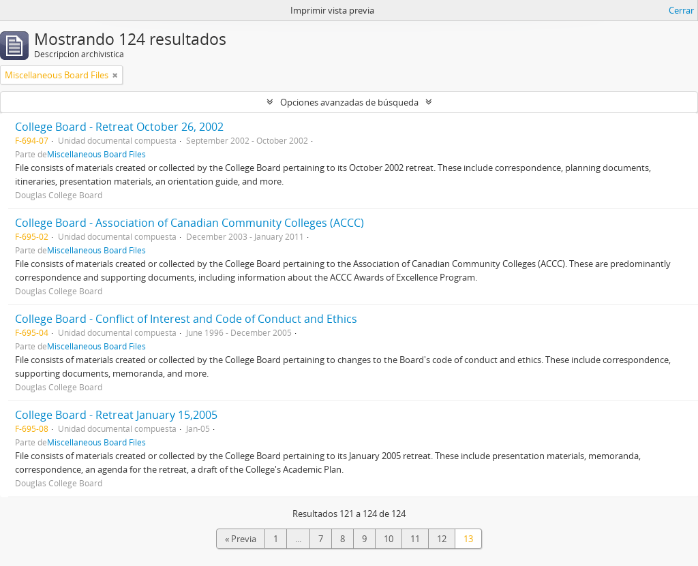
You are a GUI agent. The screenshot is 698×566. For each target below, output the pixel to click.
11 (415, 539)
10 (388, 539)
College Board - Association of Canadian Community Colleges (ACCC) (189, 222)
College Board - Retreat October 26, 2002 (119, 126)
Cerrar (681, 10)
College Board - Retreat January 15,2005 (116, 414)
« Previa (240, 539)
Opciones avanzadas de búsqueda (349, 102)
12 (441, 539)
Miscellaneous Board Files (96, 153)
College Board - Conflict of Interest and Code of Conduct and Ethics (186, 318)
